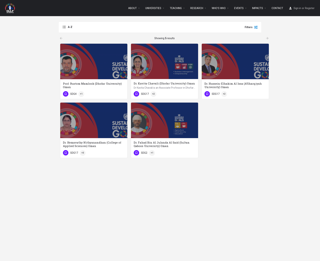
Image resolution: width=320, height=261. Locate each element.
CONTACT (277, 8)
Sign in (297, 8)
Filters (251, 27)
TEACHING (176, 8)
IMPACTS (257, 8)
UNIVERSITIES (153, 8)
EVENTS (239, 8)
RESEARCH (196, 8)
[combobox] (98, 27)
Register (310, 8)
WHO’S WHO (219, 8)
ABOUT (132, 8)
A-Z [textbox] (70, 27)
